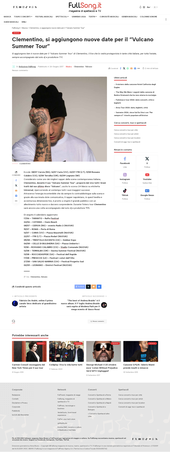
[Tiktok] (125, 195)
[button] (144, 7)
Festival (55, 219)
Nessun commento (20, 71)
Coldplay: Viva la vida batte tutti (65, 366)
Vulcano (93, 67)
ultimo (41, 187)
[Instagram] (23, 7)
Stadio (64, 247)
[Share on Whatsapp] (127, 69)
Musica (17, 33)
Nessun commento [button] (95, 322)
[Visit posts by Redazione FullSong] (14, 67)
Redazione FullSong (28, 67)
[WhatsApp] (32, 7)
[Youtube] (147, 179)
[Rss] (35, 7)
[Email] (131, 69)
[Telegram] (29, 7)
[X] (16, 7)
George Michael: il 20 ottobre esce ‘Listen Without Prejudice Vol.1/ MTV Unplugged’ (102, 369)
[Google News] (20, 7)
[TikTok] (26, 7)
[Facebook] (14, 7)
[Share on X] (124, 69)
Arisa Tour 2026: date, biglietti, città (132, 108)
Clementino (82, 67)
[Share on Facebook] (120, 69)
